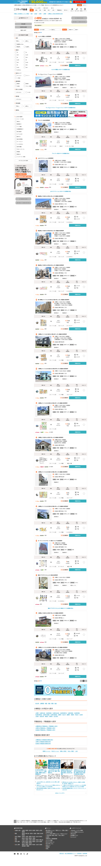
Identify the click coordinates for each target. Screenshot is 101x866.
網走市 (46, 716)
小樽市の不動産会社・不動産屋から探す (45, 728)
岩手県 (30, 830)
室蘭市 (68, 714)
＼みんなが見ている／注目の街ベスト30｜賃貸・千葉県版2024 (54, 771)
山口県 (37, 841)
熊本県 (33, 844)
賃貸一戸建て (65, 830)
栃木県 (41, 833)
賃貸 (47, 830)
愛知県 (23, 838)
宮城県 (33, 830)
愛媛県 (26, 842)
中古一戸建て (71, 751)
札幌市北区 (42, 713)
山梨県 (26, 836)
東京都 (23, 833)
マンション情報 (49, 840)
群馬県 (23, 834)
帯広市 (77, 714)
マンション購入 (49, 833)
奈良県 (37, 839)
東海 (16, 838)
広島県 (23, 841)
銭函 (49, 703)
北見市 (81, 714)
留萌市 (51, 716)
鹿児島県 (24, 846)
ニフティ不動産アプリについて (77, 832)
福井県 (40, 836)
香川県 (23, 842)
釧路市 (72, 714)
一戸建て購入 (48, 835)
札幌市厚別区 (38, 714)
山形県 (40, 830)
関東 (16, 833)
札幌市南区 (70, 713)
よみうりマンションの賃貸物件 (45, 158)
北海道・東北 (18, 830)
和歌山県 (41, 839)
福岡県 (23, 844)
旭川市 (64, 714)
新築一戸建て (63, 751)
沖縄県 (27, 846)
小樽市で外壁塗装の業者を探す (43, 741)
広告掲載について (74, 835)
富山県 (33, 836)
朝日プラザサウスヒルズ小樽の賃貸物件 (48, 575)
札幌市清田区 (54, 714)
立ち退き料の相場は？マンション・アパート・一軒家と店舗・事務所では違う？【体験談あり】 (40, 772)
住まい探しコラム (49, 843)
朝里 (46, 703)
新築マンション (46, 751)
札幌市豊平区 (63, 713)
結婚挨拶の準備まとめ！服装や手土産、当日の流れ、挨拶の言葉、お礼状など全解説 (66, 772)
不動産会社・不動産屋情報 (51, 838)
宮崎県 (40, 844)
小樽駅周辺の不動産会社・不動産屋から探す (46, 726)
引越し (47, 848)
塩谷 (56, 703)
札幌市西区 (77, 713)
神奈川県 (27, 833)
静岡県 (30, 838)
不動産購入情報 (49, 832)
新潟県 (23, 836)
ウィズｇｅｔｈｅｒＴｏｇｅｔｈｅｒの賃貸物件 (50, 74)
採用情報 (85, 853)
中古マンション (55, 751)
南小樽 (37, 703)
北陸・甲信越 (18, 836)
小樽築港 (42, 703)
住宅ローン (48, 845)
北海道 (23, 830)
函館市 (59, 714)
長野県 (30, 836)
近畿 (16, 839)
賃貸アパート (58, 830)
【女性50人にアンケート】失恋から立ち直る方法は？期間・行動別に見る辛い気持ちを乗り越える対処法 (79, 772)
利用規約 (79, 853)
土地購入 (48, 837)
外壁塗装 (48, 846)
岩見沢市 (42, 716)
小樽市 (37, 713)
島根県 (33, 841)
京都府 (30, 839)
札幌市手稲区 (46, 714)
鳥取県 (30, 841)
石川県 (37, 836)
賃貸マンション (51, 830)
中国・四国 (17, 841)
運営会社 (61, 853)
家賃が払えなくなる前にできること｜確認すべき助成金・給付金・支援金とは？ (73, 782)
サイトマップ (73, 837)
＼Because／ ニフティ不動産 (76, 830)
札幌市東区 (49, 713)
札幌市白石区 (56, 713)
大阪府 (23, 839)
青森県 (26, 830)
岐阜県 (26, 838)
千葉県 (34, 833)
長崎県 (30, 844)
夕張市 (37, 716)
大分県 (37, 844)
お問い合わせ (73, 833)
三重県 (33, 838)
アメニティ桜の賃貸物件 (44, 120)
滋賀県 (33, 839)
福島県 (23, 831)
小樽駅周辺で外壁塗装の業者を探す (44, 740)
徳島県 (40, 841)
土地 (76, 751)
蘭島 (52, 703)
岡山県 (26, 841)
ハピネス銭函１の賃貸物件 (44, 36)
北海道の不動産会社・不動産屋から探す (45, 730)
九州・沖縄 (17, 844)
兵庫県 (26, 839)
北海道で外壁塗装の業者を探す (43, 743)
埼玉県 (31, 833)
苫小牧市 (56, 716)
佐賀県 (26, 844)
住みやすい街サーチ (50, 842)
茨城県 (38, 833)
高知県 (30, 842)
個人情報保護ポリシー (70, 853)
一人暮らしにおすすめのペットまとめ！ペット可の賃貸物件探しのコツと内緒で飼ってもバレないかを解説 (74, 785)
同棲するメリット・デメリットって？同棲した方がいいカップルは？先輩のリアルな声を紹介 (48, 785)
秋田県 (37, 830)
